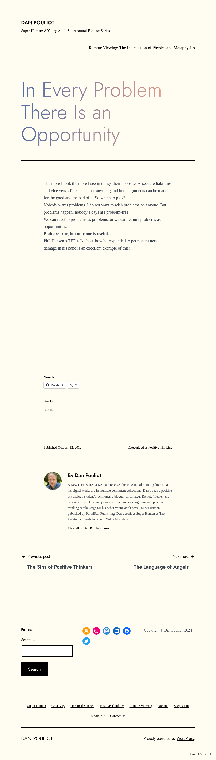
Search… (28, 640)
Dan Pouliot (37, 22)
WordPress (185, 738)
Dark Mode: (201, 754)
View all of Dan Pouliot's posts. (89, 528)
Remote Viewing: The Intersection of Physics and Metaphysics (142, 47)
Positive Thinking (160, 447)
